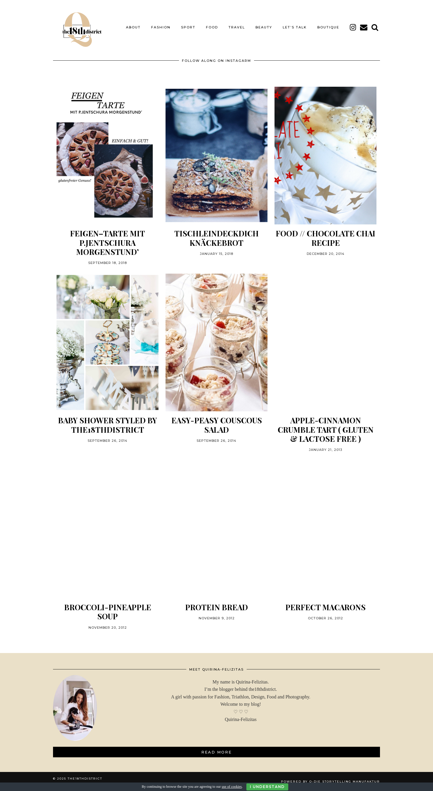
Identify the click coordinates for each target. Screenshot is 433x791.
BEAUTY (263, 27)
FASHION (161, 27)
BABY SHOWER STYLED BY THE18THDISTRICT (107, 425)
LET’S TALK (295, 27)
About (133, 27)
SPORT (188, 27)
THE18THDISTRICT (85, 778)
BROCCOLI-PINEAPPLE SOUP (107, 612)
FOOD (212, 27)
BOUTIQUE (328, 27)
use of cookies (232, 787)
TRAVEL (237, 27)
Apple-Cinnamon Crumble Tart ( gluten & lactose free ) (326, 429)
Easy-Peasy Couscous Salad (216, 425)
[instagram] (353, 27)
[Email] (364, 27)
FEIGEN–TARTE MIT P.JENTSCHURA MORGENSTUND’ (107, 242)
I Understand (267, 787)
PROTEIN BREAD (216, 607)
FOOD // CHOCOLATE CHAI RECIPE (325, 238)
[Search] (375, 27)
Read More (216, 752)
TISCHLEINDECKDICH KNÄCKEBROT (216, 238)
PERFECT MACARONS (325, 607)
